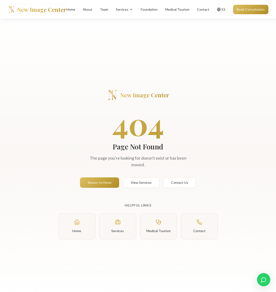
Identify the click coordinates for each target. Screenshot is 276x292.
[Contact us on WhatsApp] (263, 279)
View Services (141, 182)
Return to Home (100, 182)
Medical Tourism (177, 9)
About (87, 9)
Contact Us (179, 182)
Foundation (149, 9)
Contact (203, 9)
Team (104, 9)
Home (70, 9)
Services (124, 9)
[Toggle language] (221, 9)
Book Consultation (251, 9)
